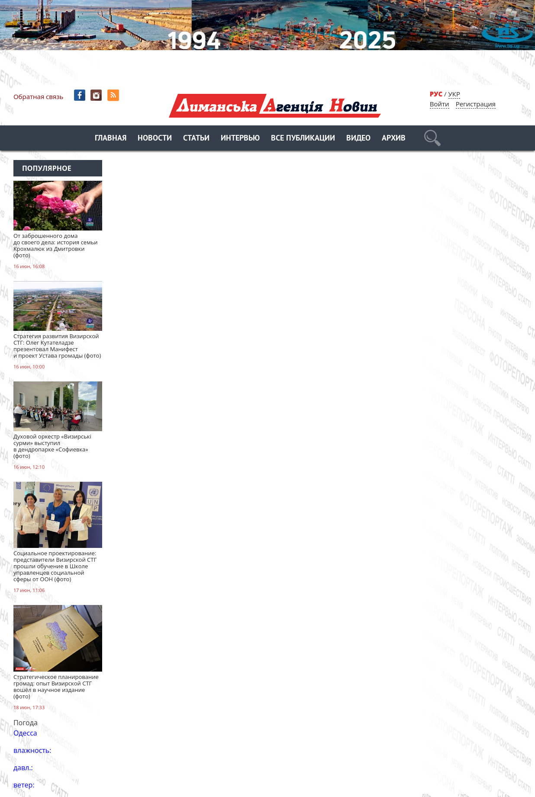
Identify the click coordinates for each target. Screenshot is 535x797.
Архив (394, 139)
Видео (358, 139)
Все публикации (303, 139)
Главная (110, 139)
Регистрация (476, 103)
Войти (439, 103)
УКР (454, 94)
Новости (155, 139)
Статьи (196, 139)
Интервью (240, 139)
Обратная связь (38, 96)
